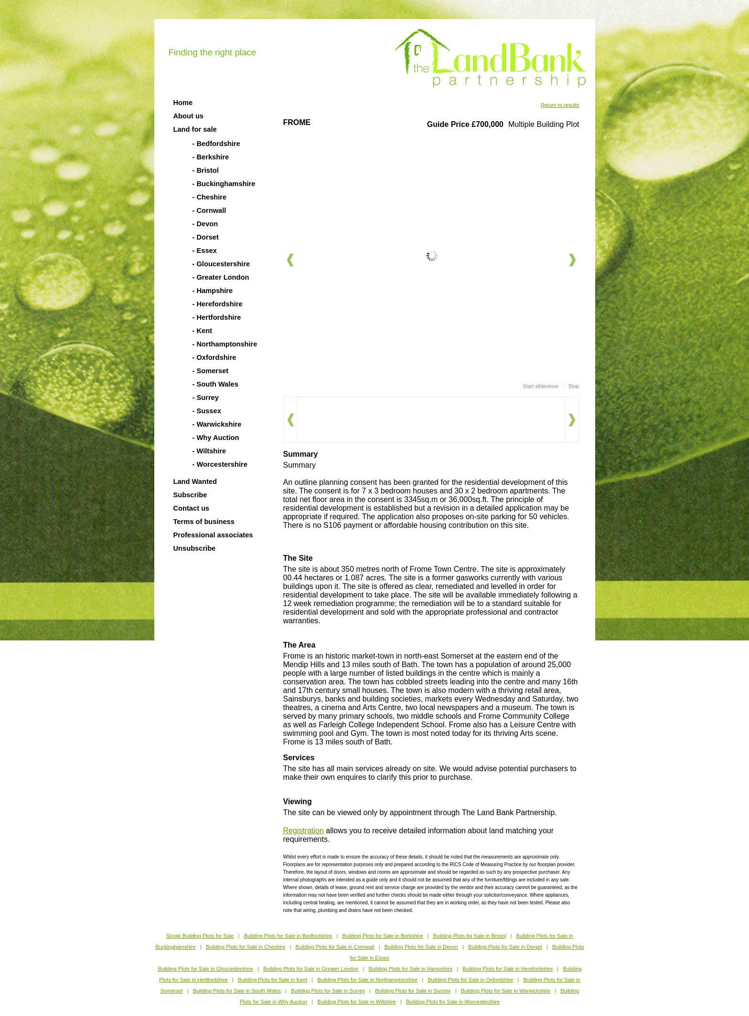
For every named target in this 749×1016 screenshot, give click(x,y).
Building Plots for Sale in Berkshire (382, 936)
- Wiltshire (209, 451)
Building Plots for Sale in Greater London (310, 969)
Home (183, 102)
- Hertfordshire (217, 317)
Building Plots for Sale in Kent (272, 980)
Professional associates (213, 535)
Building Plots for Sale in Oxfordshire (470, 980)
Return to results (560, 105)
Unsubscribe (194, 548)
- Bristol (206, 170)
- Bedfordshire (216, 143)
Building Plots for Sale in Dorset (505, 947)
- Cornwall (209, 210)
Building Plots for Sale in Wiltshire (356, 1002)
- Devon (205, 224)
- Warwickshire (217, 424)
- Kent (203, 331)
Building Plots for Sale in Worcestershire (453, 1002)
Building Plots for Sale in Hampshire (410, 969)
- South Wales (215, 384)
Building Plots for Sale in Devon (421, 947)
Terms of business (204, 521)
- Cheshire (210, 197)
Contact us (191, 508)
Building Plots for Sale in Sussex (412, 991)
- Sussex (207, 411)
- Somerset (211, 371)
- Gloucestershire (221, 264)
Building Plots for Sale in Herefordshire (507, 969)
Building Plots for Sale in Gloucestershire (205, 969)
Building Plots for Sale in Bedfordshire (288, 936)
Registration (303, 831)
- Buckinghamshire (224, 184)
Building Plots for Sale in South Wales (237, 991)
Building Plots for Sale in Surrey (328, 991)
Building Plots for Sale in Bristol (469, 936)
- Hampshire (213, 290)
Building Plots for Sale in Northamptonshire (367, 980)
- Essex (205, 250)
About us (188, 116)
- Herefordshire (218, 304)
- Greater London (221, 277)
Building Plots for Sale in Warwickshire (505, 991)
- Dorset (206, 237)
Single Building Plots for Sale (200, 936)
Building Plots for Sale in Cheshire (245, 947)
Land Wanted (195, 481)
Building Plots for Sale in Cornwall (334, 947)
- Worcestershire (220, 464)
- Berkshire (211, 157)
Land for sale (195, 129)
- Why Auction (216, 437)
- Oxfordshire (214, 357)
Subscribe (190, 495)
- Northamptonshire (225, 344)
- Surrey (206, 397)
